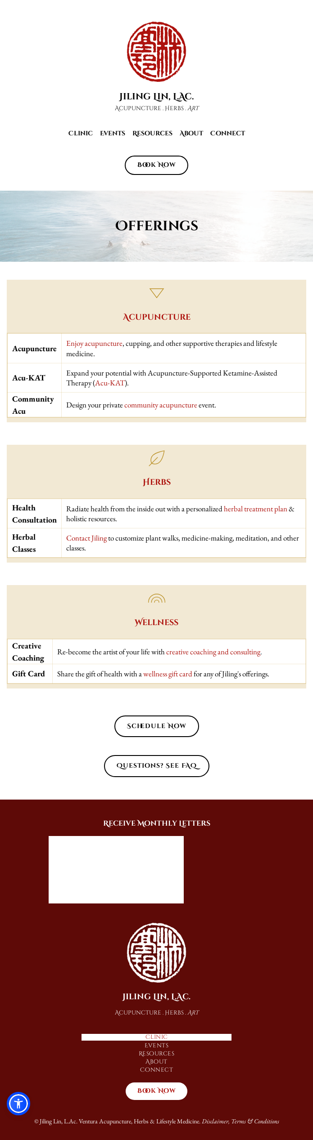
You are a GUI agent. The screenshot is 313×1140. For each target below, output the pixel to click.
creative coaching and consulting (213, 652)
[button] (18, 1103)
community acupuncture (160, 405)
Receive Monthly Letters (156, 823)
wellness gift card (167, 674)
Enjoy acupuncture (94, 343)
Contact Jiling (86, 538)
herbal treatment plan (255, 509)
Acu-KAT (110, 383)
